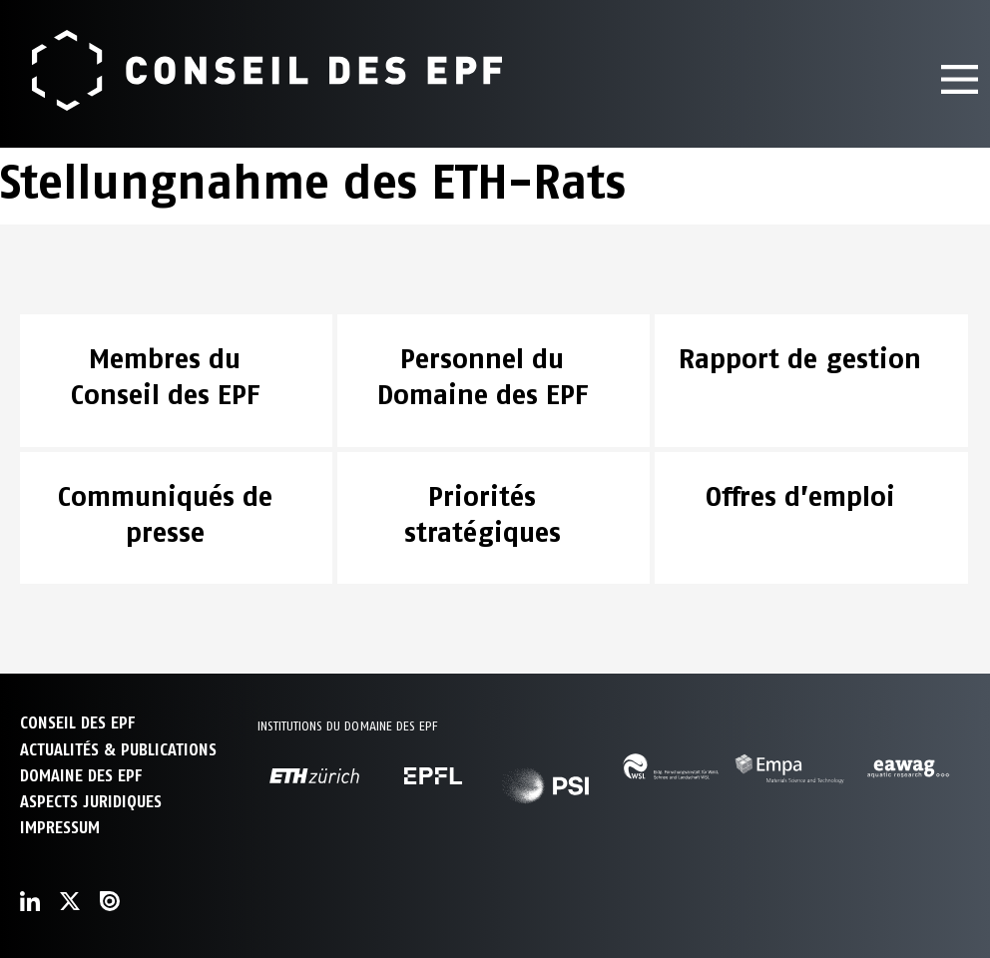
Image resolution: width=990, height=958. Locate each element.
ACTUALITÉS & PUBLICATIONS (118, 749)
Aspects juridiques (91, 801)
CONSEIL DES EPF (77, 723)
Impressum (60, 827)
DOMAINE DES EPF (81, 775)
